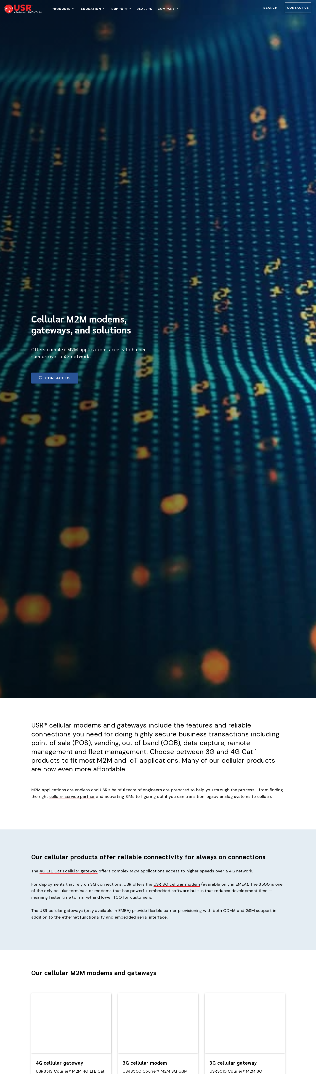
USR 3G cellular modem (177, 884)
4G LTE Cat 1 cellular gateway (69, 871)
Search (270, 7)
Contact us (298, 7)
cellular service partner (72, 796)
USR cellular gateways (61, 910)
